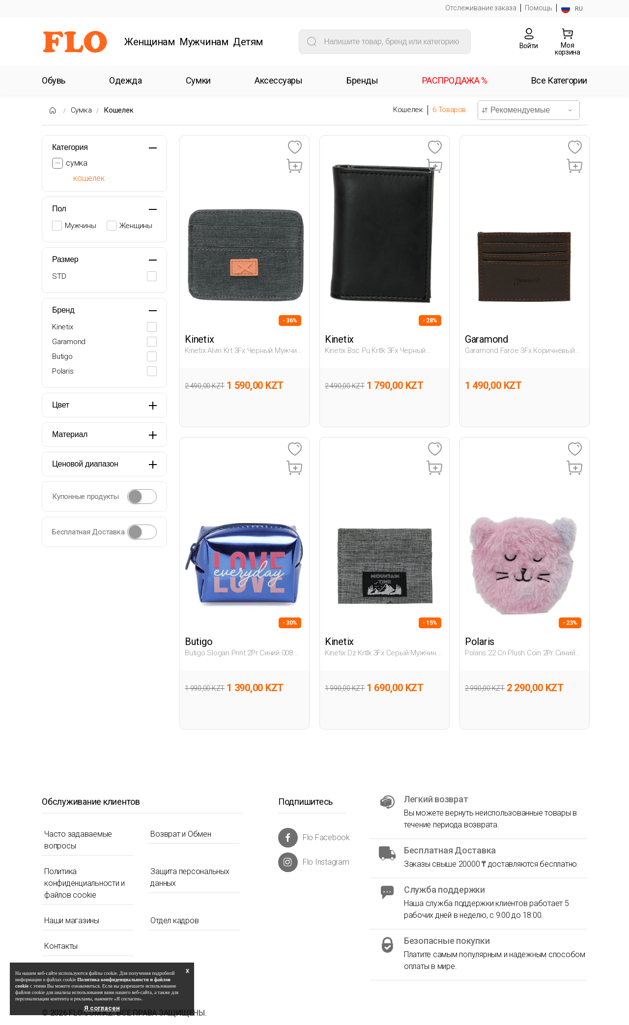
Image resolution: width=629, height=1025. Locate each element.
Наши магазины (71, 920)
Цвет (60, 405)
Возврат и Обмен (180, 834)
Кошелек (118, 110)
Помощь (538, 8)
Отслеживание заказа (480, 8)
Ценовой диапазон (85, 464)
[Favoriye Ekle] (294, 148)
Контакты (61, 946)
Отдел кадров (174, 920)
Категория (70, 147)
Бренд (63, 310)
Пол (59, 209)
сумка (76, 163)
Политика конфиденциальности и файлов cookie (84, 883)
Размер (65, 259)
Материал (69, 434)
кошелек (88, 178)
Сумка (81, 110)
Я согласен (102, 1008)
